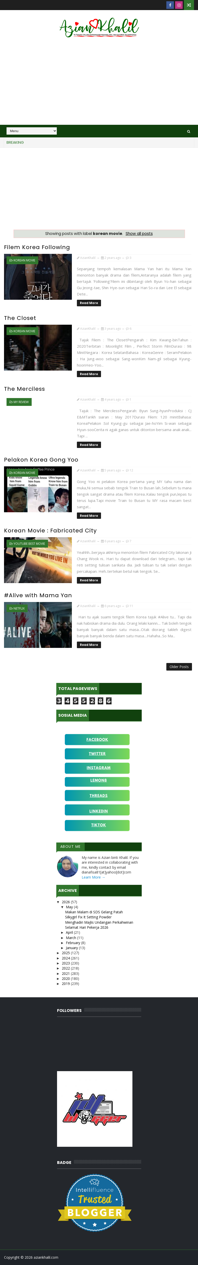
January (72, 947)
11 (131, 606)
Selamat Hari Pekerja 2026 (86, 927)
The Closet (20, 318)
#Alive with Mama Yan (38, 595)
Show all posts (139, 233)
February (73, 942)
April (70, 932)
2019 (66, 983)
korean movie (24, 260)
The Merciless (24, 389)
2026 (66, 901)
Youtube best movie (29, 543)
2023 (66, 963)
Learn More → (93, 877)
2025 (66, 952)
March (71, 937)
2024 (66, 958)
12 (131, 470)
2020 (66, 978)
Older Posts (179, 666)
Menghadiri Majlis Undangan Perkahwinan (99, 922)
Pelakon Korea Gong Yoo (41, 460)
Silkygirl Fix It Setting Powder (88, 917)
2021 (66, 973)
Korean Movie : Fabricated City (50, 530)
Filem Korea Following (37, 247)
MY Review (21, 402)
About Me (70, 846)
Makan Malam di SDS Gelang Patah (94, 912)
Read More (89, 303)
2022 (66, 968)
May (70, 907)
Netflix (19, 608)
